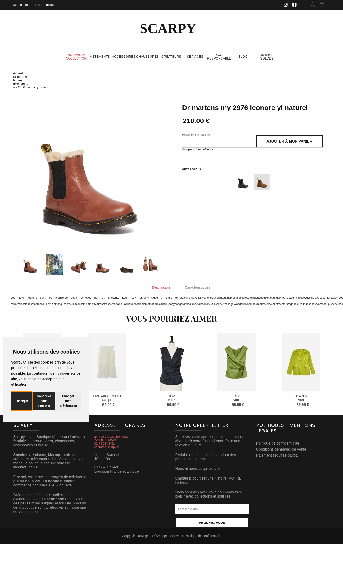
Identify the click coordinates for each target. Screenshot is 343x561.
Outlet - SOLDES (267, 56)
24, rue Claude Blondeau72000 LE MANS (111, 438)
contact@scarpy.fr (106, 447)
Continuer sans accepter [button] (44, 401)
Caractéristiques (197, 287)
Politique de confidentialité (277, 443)
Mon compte (21, 4)
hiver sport (20, 83)
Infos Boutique (45, 4)
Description (161, 287)
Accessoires (124, 56)
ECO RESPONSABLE (219, 56)
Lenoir (178, 536)
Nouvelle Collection (76, 56)
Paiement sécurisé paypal (277, 455)
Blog (242, 56)
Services (195, 56)
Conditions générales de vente (281, 449)
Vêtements (100, 56)
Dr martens (20, 76)
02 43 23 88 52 (104, 443)
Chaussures (147, 56)
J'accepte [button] (22, 401)
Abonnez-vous (212, 523)
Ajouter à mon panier (289, 141)
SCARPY (168, 28)
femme (18, 80)
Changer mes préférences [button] (68, 401)
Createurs (171, 56)
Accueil (18, 73)
